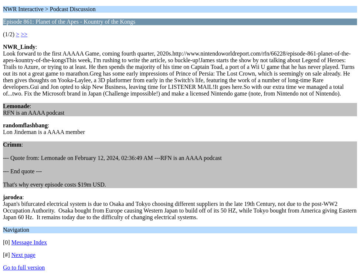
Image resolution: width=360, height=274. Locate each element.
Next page (23, 255)
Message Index (29, 242)
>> (24, 34)
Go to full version (24, 267)
